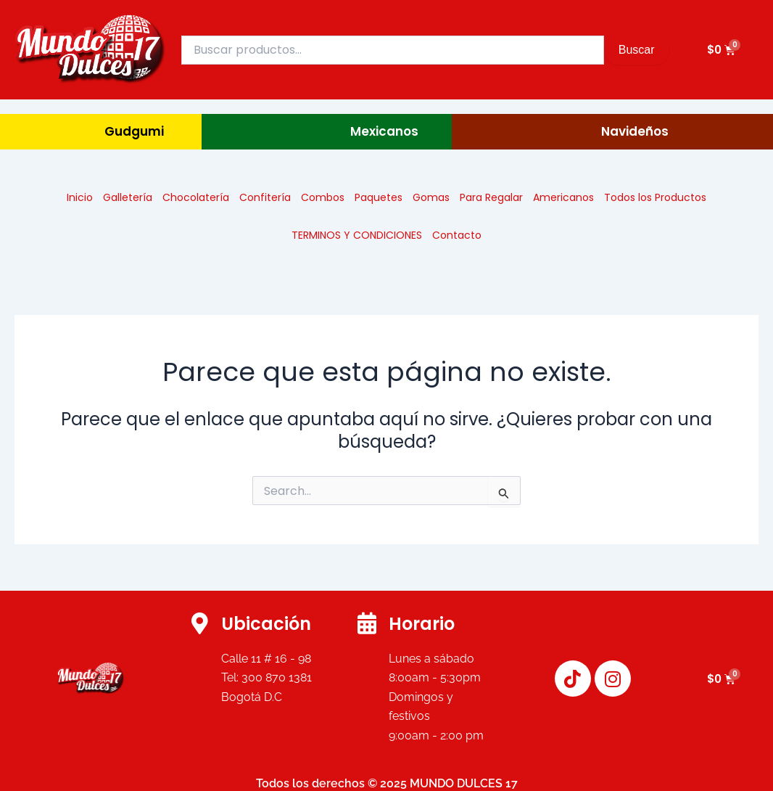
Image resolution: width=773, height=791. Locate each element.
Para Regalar (491, 197)
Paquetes (378, 197)
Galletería (127, 197)
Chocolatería (195, 197)
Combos (322, 197)
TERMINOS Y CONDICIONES (357, 235)
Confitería (265, 197)
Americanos (563, 197)
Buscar (637, 50)
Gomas (431, 197)
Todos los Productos (655, 197)
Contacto (456, 235)
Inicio (80, 197)
